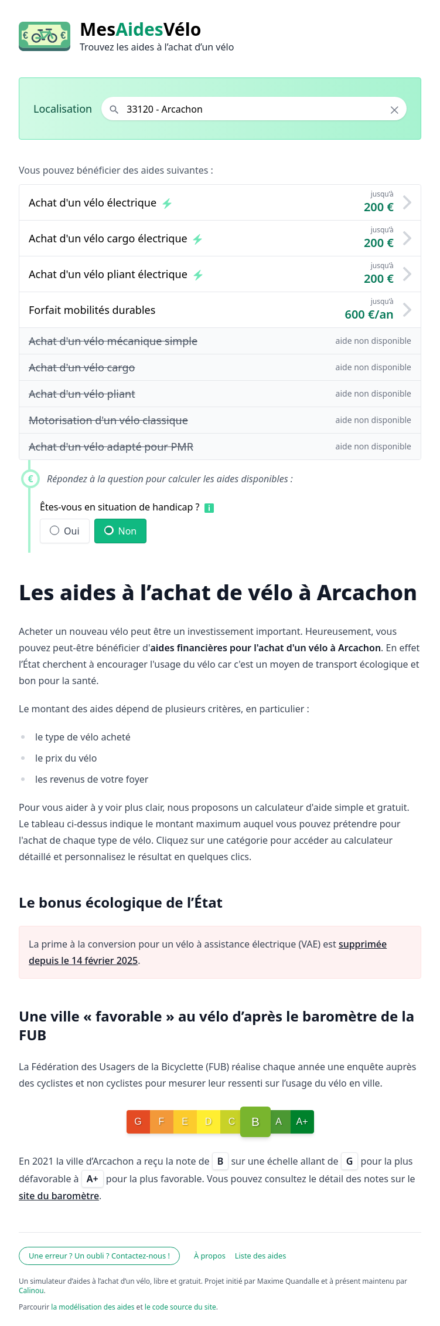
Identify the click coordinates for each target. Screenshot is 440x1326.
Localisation (62, 109)
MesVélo (140, 29)
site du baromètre (59, 1195)
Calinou (31, 1290)
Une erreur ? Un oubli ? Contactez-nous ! (99, 1255)
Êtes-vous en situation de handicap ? (120, 506)
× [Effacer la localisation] (395, 109)
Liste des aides (260, 1255)
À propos (210, 1255)
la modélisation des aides (92, 1307)
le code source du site (180, 1307)
